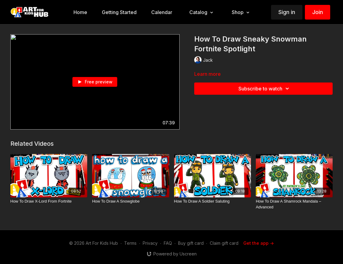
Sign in (286, 12)
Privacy (150, 243)
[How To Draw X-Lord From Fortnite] (48, 201)
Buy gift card (191, 243)
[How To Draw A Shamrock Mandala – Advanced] (294, 204)
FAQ (168, 243)
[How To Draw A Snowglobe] (130, 201)
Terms (130, 243)
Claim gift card (224, 243)
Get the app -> (258, 243)
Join (317, 12)
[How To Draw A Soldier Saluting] (212, 201)
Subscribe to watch (264, 88)
